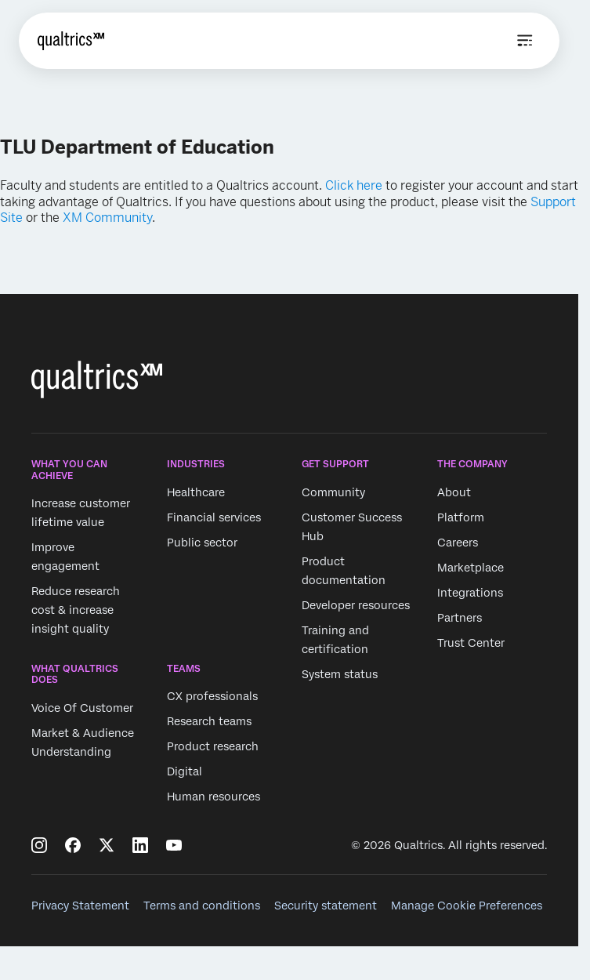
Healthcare (196, 492)
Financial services (214, 517)
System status (340, 674)
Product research (213, 747)
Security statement (325, 905)
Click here (353, 185)
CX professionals (212, 697)
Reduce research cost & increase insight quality (75, 610)
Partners (459, 618)
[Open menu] (525, 40)
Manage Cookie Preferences (466, 905)
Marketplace (470, 567)
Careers (457, 542)
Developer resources (356, 605)
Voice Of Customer (82, 708)
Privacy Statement (80, 905)
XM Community (107, 217)
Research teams (209, 722)
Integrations (470, 592)
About (454, 492)
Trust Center (471, 643)
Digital (184, 772)
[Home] (71, 41)
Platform (460, 517)
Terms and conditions (201, 905)
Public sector (202, 542)
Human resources (213, 797)
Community (333, 492)
